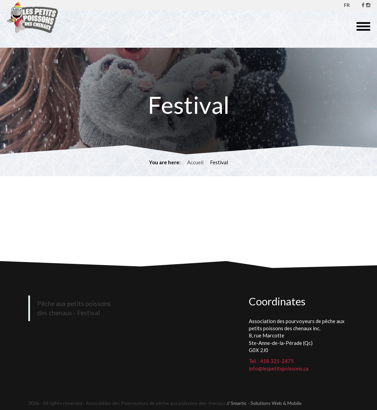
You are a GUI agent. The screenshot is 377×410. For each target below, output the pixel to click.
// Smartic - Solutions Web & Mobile (264, 403)
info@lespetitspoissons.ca (278, 368)
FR (347, 5)
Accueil (195, 162)
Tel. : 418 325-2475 (271, 361)
